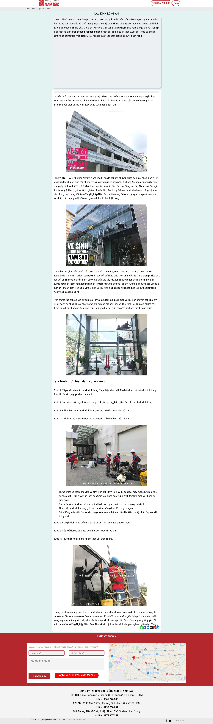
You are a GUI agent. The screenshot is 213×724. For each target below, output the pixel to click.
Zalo (176, 3)
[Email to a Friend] (151, 627)
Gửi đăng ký (39, 676)
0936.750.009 (161, 3)
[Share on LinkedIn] (157, 627)
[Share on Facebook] (144, 627)
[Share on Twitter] (148, 627)
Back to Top (180, 721)
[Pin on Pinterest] (154, 627)
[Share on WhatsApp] (141, 627)
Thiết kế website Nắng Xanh (77, 720)
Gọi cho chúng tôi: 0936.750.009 (77, 675)
